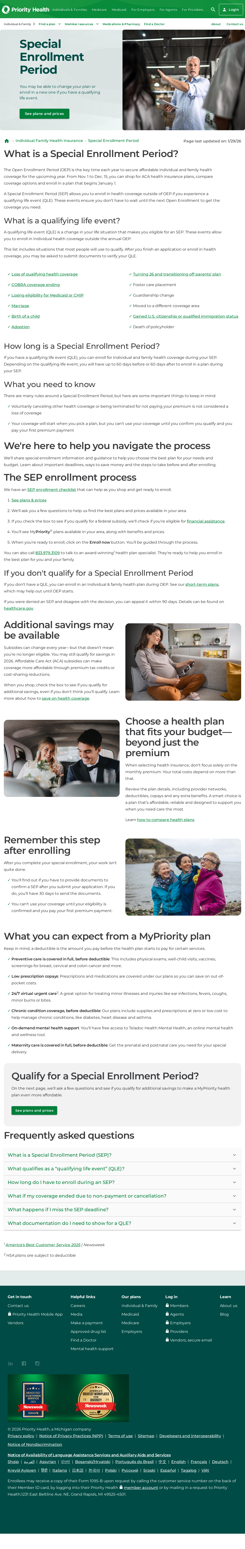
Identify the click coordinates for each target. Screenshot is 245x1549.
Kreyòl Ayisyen (22, 1470)
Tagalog (188, 1470)
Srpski (149, 1470)
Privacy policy (21, 1436)
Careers (78, 1305)
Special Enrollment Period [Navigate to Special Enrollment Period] (113, 140)
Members (179, 1305)
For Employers (143, 9)
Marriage (20, 306)
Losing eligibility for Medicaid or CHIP (47, 295)
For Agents (168, 9)
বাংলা (65, 1461)
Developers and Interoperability (190, 1436)
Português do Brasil (134, 1461)
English (178, 1461)
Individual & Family (140, 1305)
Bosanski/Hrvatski (92, 1461)
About (216, 24)
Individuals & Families (69, 9)
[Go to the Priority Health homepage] (26, 10)
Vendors (15, 1323)
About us (228, 1305)
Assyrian (47, 1461)
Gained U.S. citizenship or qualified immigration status (185, 316)
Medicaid (119, 9)
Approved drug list (88, 1331)
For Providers (192, 9)
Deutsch (220, 1461)
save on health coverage (65, 698)
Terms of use (120, 1436)
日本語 (78, 1470)
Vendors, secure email (191, 1340)
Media (76, 1314)
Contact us (235, 24)
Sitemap (146, 1436)
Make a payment (87, 1323)
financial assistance (206, 521)
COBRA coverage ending (35, 284)
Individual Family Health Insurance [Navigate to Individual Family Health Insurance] (49, 140)
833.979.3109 (47, 553)
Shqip (13, 1461)
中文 (162, 1461)
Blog (224, 1314)
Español (168, 1470)
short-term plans (201, 584)
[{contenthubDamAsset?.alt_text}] (10, 1363)
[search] (213, 9)
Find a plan (50, 24)
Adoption (20, 327)
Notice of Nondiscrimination (35, 1444)
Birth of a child (25, 316)
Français (199, 1461)
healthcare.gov (18, 608)
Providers (179, 1331)
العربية (29, 1461)
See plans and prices (44, 113)
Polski (111, 1470)
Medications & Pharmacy (121, 24)
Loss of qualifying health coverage (44, 274)
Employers (132, 1331)
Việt (205, 1470)
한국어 (94, 1470)
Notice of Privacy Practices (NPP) (71, 1436)
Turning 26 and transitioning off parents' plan (177, 274)
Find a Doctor (154, 24)
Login (230, 9)
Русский (130, 1470)
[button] (122, 1155)
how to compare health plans (165, 819)
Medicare (99, 9)
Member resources (82, 24)
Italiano (59, 1470)
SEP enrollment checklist (51, 489)
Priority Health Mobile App (37, 1314)
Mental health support (92, 1348)
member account (141, 1487)
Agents (177, 1314)
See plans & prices (28, 500)
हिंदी (44, 1470)
